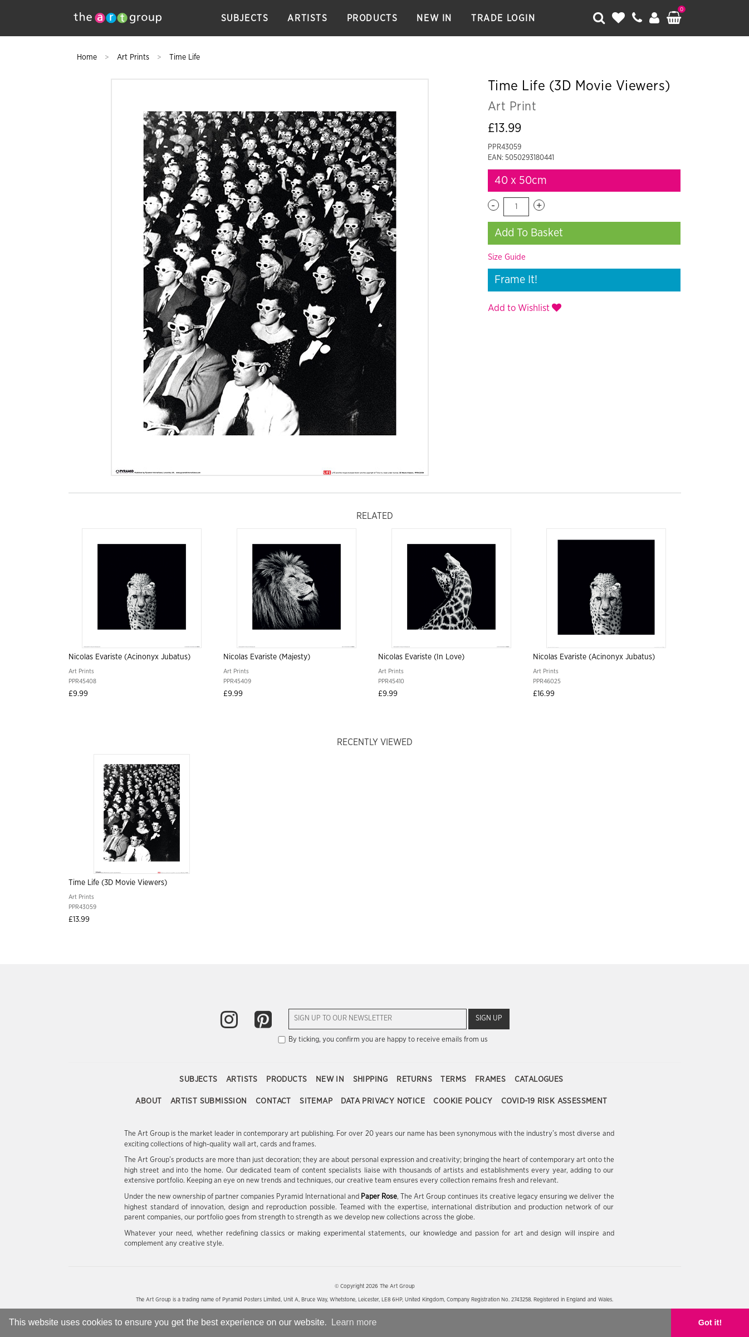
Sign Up (489, 1018)
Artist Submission (209, 1101)
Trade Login (503, 18)
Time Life (184, 57)
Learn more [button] (354, 1322)
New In (434, 18)
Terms (454, 1079)
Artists (307, 18)
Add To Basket (529, 233)
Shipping (372, 1079)
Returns (415, 1079)
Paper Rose (379, 1196)
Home (88, 57)
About (149, 1101)
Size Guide (507, 257)
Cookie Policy (464, 1101)
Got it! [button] (710, 1322)
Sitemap (317, 1101)
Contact (274, 1101)
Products (372, 18)
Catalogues (539, 1079)
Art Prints (134, 57)
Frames (491, 1079)
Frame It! (516, 279)
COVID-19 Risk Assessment (554, 1101)
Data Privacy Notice (384, 1101)
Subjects (245, 18)
